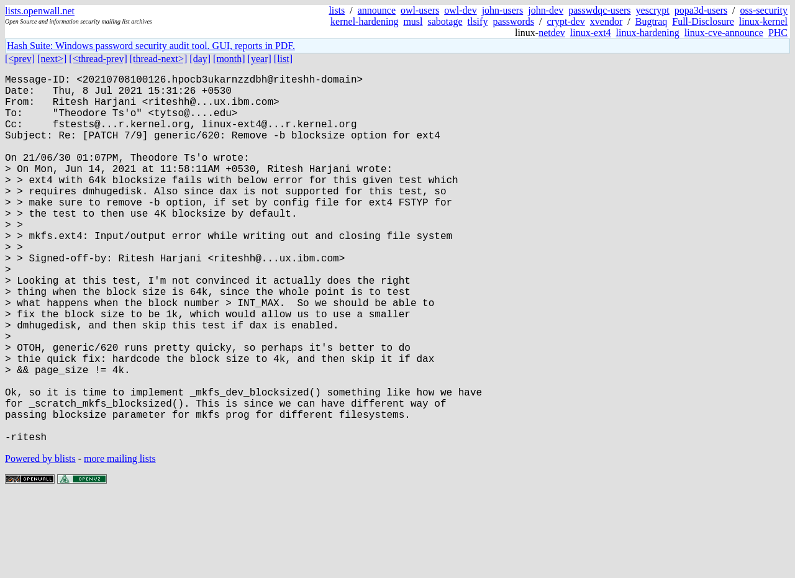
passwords (513, 21)
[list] (283, 58)
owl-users (420, 10)
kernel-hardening (364, 21)
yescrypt (653, 10)
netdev (551, 32)
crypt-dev (566, 21)
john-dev (545, 10)
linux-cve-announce (723, 32)
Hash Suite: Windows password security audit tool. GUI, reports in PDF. (151, 45)
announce (377, 10)
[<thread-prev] (98, 58)
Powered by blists (40, 540)
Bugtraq (651, 21)
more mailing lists (120, 540)
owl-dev (460, 10)
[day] (200, 58)
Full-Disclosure (703, 21)
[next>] (51, 58)
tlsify (477, 21)
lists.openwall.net (40, 11)
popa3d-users (701, 10)
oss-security (764, 10)
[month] (229, 58)
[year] (259, 58)
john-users (503, 10)
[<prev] (20, 58)
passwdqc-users (599, 10)
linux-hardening (647, 32)
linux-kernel (763, 21)
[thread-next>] (159, 58)
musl (412, 21)
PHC (778, 32)
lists (337, 10)
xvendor (606, 21)
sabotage (445, 21)
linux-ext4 (590, 32)
